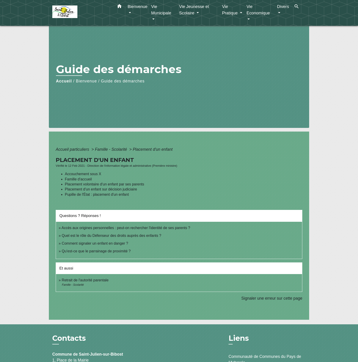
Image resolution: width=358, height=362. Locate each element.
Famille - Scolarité (111, 149)
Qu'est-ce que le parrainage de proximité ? (96, 251)
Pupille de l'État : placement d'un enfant (97, 194)
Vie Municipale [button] (161, 9)
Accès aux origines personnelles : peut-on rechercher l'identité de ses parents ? (125, 228)
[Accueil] (80, 12)
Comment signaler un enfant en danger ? (95, 243)
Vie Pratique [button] (230, 9)
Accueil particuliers (73, 149)
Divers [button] (283, 6)
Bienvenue (86, 81)
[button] (119, 7)
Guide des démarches (123, 81)
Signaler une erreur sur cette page (271, 298)
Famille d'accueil (78, 179)
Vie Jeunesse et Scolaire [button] (194, 9)
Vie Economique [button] (258, 9)
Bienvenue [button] (137, 6)
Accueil (64, 81)
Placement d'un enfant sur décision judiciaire (101, 189)
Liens (239, 338)
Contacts (69, 338)
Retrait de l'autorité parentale (85, 280)
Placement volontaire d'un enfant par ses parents (104, 184)
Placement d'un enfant (153, 149)
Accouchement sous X (83, 174)
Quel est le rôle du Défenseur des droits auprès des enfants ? (111, 236)
